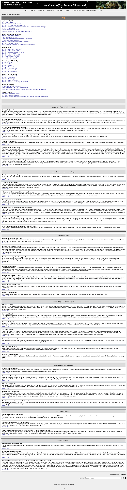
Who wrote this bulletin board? (11, 93)
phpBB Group (53, 445)
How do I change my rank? (10, 43)
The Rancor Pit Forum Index (10, 14)
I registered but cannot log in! (10, 29)
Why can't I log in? (7, 22)
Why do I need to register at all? (11, 24)
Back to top (5, 116)
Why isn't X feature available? (11, 95)
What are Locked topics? (9, 71)
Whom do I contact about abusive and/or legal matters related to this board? (25, 96)
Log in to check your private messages (84, 10)
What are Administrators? (9, 76)
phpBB (60, 484)
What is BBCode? (7, 62)
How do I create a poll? (9, 53)
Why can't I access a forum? (10, 56)
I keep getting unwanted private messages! (15, 87)
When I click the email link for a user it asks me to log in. (19, 44)
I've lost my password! (8, 28)
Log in (100, 10)
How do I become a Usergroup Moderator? (15, 81)
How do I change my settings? (11, 35)
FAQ (26, 10)
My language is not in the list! (10, 40)
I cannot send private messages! (11, 86)
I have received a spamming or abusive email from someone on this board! (24, 89)
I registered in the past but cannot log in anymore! (17, 31)
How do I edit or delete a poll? (11, 55)
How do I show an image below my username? (16, 41)
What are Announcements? (10, 68)
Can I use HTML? (7, 64)
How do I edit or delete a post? (11, 50)
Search (32, 10)
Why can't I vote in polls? (9, 58)
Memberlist (41, 10)
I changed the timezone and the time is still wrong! (17, 38)
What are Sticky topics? (9, 70)
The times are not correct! (9, 37)
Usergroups (50, 10)
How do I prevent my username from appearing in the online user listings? (24, 26)
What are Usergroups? (9, 79)
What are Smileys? (7, 65)
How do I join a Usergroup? (10, 80)
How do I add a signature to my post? (13, 52)
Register (60, 10)
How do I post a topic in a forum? (12, 49)
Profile (67, 10)
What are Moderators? (8, 77)
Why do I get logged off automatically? (13, 25)
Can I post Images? (8, 67)
